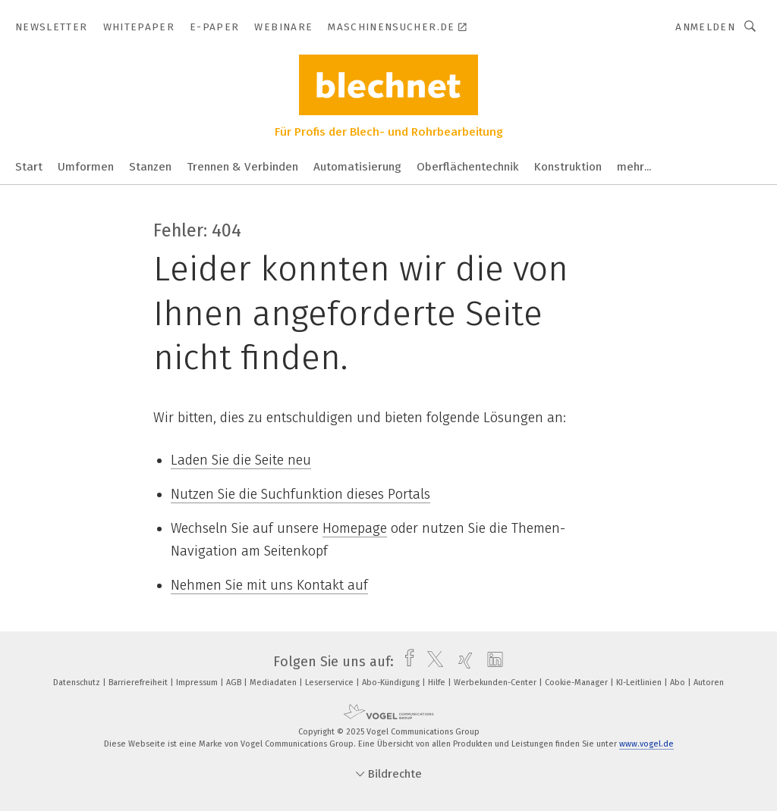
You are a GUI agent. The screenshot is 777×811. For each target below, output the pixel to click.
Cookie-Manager (577, 682)
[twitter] (431, 661)
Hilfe (438, 682)
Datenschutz (77, 682)
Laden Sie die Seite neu (241, 460)
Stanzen (150, 167)
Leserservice (330, 682)
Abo (678, 682)
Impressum (198, 682)
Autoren (709, 682)
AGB (235, 682)
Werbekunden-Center (496, 682)
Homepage (354, 528)
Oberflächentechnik (468, 167)
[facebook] (406, 661)
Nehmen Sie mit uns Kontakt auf (269, 585)
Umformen (86, 167)
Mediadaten (274, 682)
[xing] (461, 661)
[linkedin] (491, 661)
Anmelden (705, 26)
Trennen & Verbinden (242, 167)
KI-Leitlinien (640, 682)
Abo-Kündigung (392, 682)
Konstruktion (568, 167)
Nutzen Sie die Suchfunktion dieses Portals (300, 494)
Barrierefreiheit (139, 682)
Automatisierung (357, 167)
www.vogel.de (646, 744)
